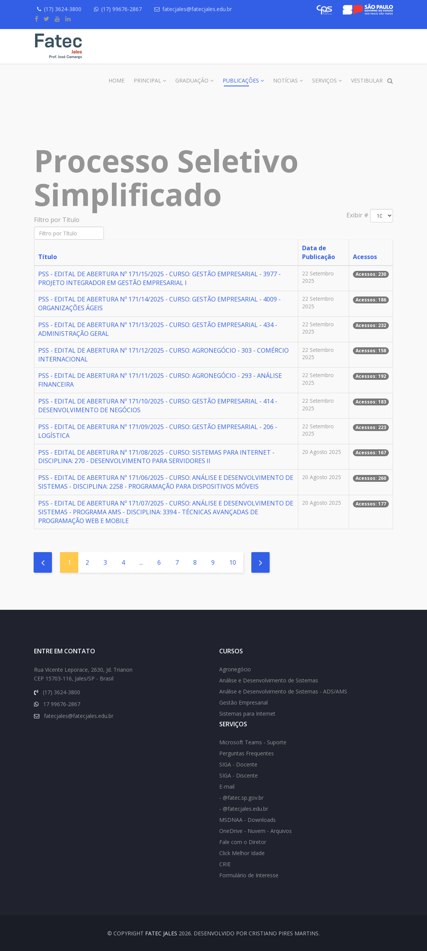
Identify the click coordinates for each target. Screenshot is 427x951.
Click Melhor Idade (242, 853)
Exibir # (357, 215)
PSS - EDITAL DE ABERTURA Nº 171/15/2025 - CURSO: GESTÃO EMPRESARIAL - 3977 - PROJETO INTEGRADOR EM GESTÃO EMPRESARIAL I (159, 278)
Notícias (285, 80)
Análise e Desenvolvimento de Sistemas (268, 680)
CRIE (225, 864)
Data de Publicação (318, 252)
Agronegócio (235, 669)
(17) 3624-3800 (62, 9)
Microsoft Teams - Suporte (252, 742)
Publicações (241, 80)
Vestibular (367, 80)
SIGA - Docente (238, 764)
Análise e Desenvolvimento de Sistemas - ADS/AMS (283, 691)
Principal (147, 80)
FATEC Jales (161, 933)
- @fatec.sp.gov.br (241, 797)
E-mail (227, 786)
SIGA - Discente (238, 775)
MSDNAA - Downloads (247, 819)
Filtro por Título (57, 219)
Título (47, 257)
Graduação (192, 80)
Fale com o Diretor (242, 842)
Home (116, 80)
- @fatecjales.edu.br (243, 808)
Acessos (365, 257)
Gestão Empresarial (243, 702)
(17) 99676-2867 (121, 9)
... (141, 562)
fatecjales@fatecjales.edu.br (197, 9)
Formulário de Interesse (248, 875)
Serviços (324, 80)
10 (232, 562)
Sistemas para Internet (247, 713)
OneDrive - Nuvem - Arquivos (255, 830)
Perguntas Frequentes (246, 753)
